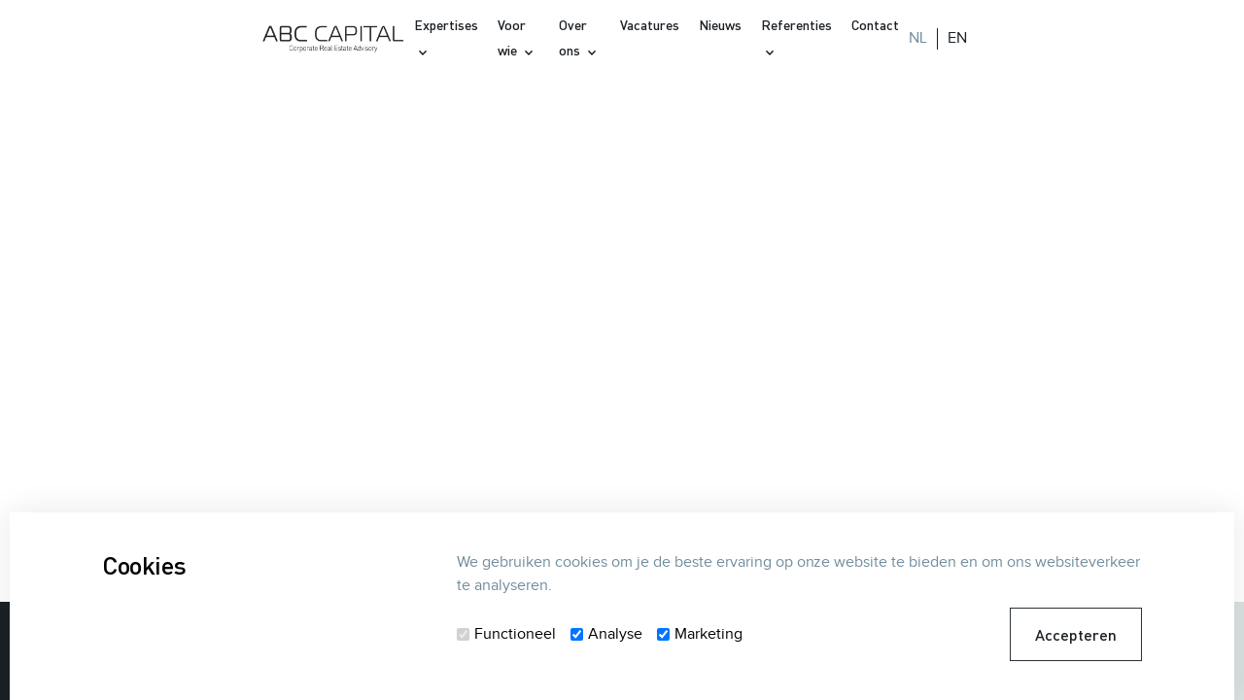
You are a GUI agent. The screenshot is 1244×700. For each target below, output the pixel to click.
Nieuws (720, 25)
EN (957, 38)
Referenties (796, 25)
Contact (875, 25)
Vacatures (649, 25)
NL (918, 38)
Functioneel (515, 634)
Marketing (708, 634)
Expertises (446, 25)
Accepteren (1076, 634)
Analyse (615, 634)
